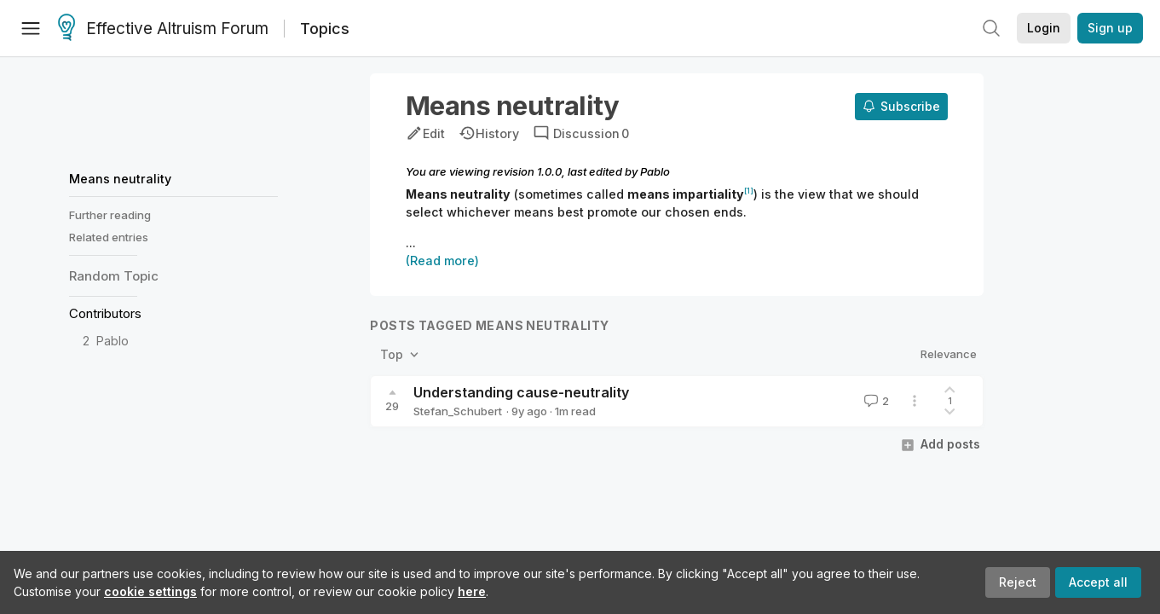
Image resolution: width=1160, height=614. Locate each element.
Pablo (112, 340)
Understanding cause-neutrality (521, 392)
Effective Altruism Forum (163, 29)
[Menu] (30, 28)
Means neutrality (120, 178)
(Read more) (442, 260)
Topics (324, 29)
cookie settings (150, 591)
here (472, 591)
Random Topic (114, 275)
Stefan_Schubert (457, 411)
